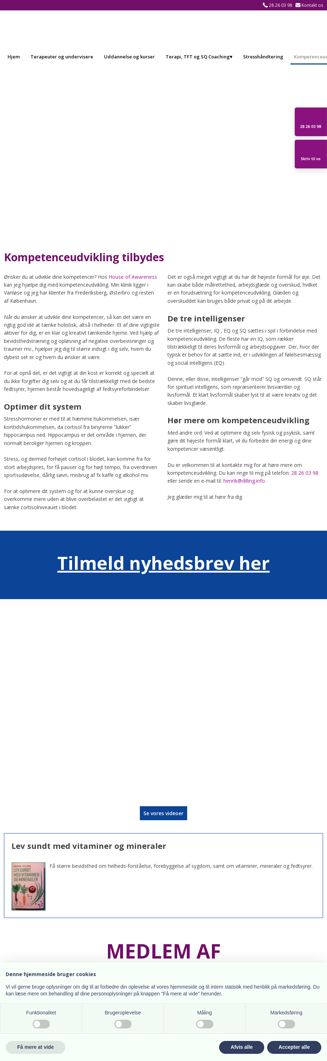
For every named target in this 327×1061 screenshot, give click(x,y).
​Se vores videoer (163, 813)
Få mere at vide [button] (35, 1047)
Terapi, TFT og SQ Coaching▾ (199, 56)
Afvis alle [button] (241, 1047)
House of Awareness (133, 276)
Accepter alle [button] (294, 1047)
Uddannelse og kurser (129, 56)
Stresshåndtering (263, 56)
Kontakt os (312, 5)
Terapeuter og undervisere (61, 56)
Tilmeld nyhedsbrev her (163, 563)
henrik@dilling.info (244, 480)
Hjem (14, 56)
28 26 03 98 (280, 5)
